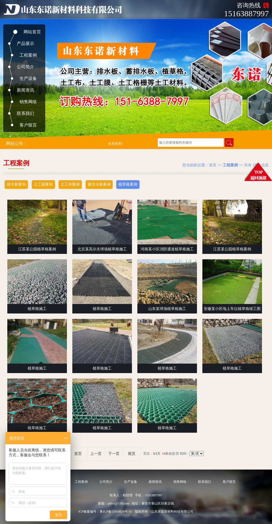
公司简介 (25, 66)
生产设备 (28, 78)
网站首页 (32, 32)
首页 (212, 165)
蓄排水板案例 (99, 184)
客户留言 (28, 125)
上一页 (96, 454)
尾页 (131, 454)
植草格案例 (127, 184)
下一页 (113, 454)
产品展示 (25, 43)
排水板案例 (16, 184)
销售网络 (28, 101)
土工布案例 (70, 184)
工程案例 (28, 55)
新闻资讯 (25, 90)
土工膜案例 (43, 184)
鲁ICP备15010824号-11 (116, 511)
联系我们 (25, 113)
